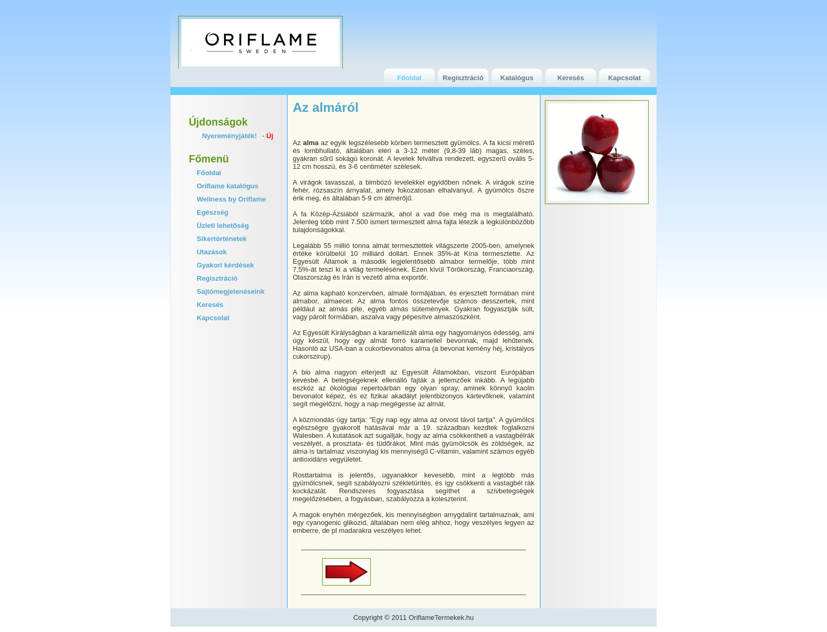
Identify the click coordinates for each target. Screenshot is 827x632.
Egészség (212, 212)
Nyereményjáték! (229, 136)
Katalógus (517, 78)
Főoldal (409, 78)
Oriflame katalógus (227, 186)
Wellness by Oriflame (231, 199)
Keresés (570, 78)
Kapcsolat (624, 78)
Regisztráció (463, 78)
